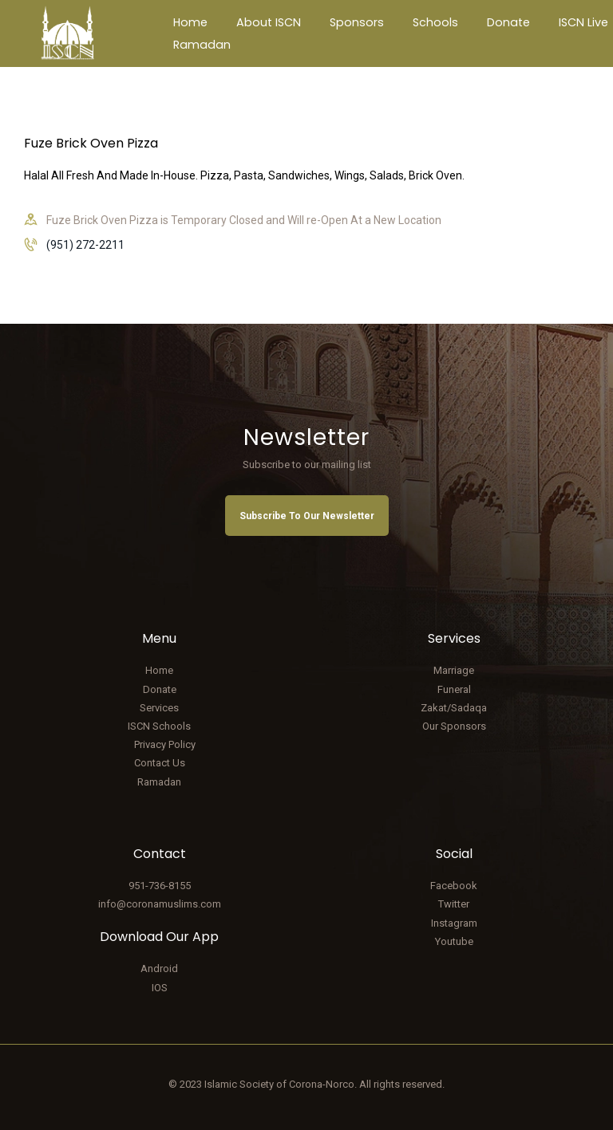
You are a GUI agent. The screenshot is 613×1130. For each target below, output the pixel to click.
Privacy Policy (165, 744)
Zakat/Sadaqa (454, 708)
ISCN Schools (159, 726)
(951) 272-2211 (85, 244)
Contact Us (159, 763)
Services (159, 708)
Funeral (454, 689)
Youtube (454, 941)
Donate (159, 689)
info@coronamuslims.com (159, 904)
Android (159, 968)
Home (159, 670)
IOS (160, 988)
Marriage (453, 670)
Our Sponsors (454, 726)
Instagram (454, 923)
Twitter (453, 904)
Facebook (453, 886)
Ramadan (159, 782)
